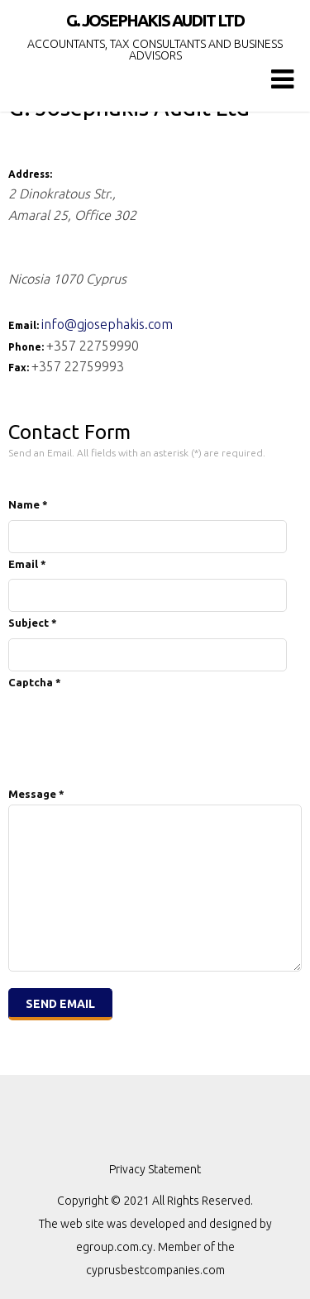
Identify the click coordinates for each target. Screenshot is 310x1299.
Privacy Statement (155, 1169)
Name (28, 504)
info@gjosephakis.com (107, 324)
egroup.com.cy (114, 1247)
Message (36, 794)
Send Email (60, 1003)
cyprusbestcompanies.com (155, 1270)
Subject (32, 622)
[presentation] (134, 724)
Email (27, 564)
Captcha (34, 682)
